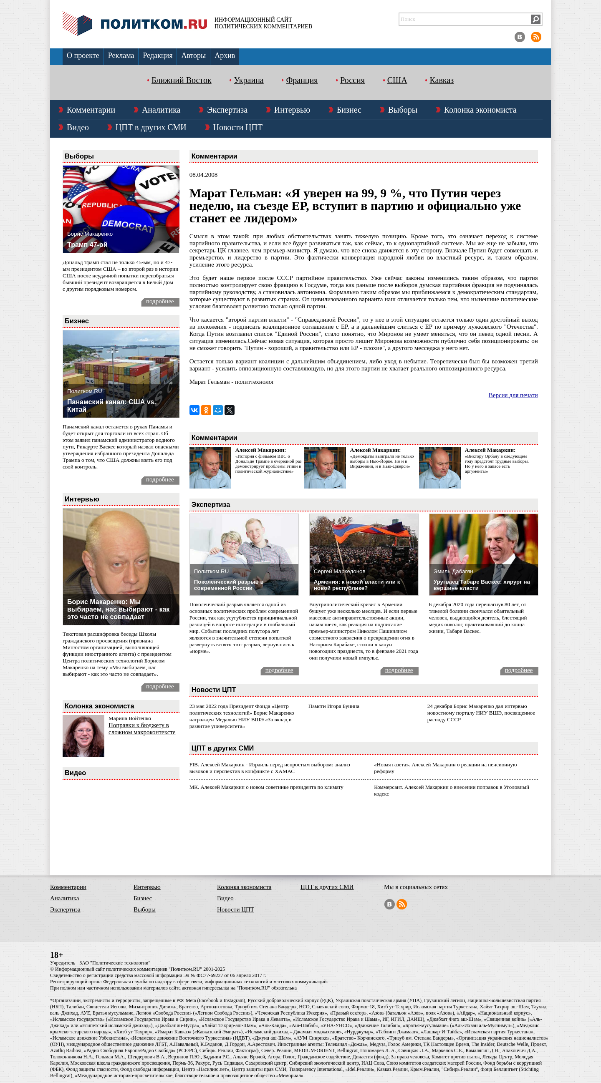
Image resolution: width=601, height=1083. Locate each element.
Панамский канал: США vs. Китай (111, 405)
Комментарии (91, 109)
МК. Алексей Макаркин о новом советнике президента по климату (266, 787)
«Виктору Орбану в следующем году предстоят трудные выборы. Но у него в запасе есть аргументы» (497, 463)
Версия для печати (513, 395)
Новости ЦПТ (238, 127)
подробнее (160, 301)
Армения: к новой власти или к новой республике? (357, 585)
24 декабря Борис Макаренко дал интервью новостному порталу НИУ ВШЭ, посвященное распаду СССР (481, 713)
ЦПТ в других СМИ (151, 127)
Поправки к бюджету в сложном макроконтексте (142, 728)
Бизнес (349, 109)
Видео (78, 127)
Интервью (292, 109)
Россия (352, 80)
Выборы (402, 109)
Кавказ (441, 80)
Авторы (193, 55)
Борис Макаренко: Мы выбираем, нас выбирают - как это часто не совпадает (118, 609)
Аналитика (161, 109)
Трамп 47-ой (87, 244)
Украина (248, 80)
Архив (225, 55)
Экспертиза (227, 109)
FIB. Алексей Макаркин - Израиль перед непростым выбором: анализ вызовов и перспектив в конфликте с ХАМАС (269, 767)
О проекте (83, 55)
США (397, 80)
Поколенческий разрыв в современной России (229, 585)
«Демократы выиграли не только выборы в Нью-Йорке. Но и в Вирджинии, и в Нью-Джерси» (382, 460)
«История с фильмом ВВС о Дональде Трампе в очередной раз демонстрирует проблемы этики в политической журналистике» (268, 463)
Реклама (121, 55)
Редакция (157, 55)
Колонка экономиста (480, 109)
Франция (302, 80)
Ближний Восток (182, 80)
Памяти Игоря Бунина (333, 706)
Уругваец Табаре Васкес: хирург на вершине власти (482, 585)
